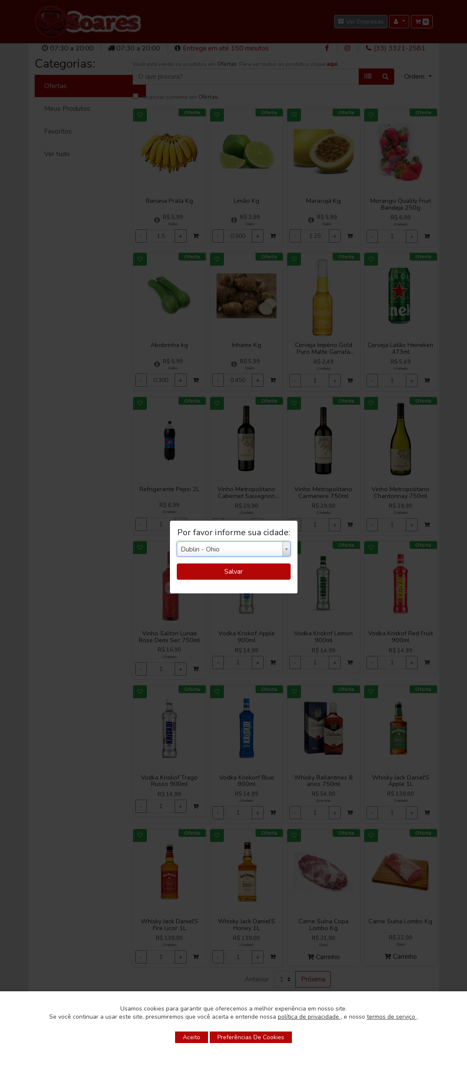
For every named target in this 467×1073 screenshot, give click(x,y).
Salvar (233, 571)
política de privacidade (309, 1017)
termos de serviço (392, 1017)
